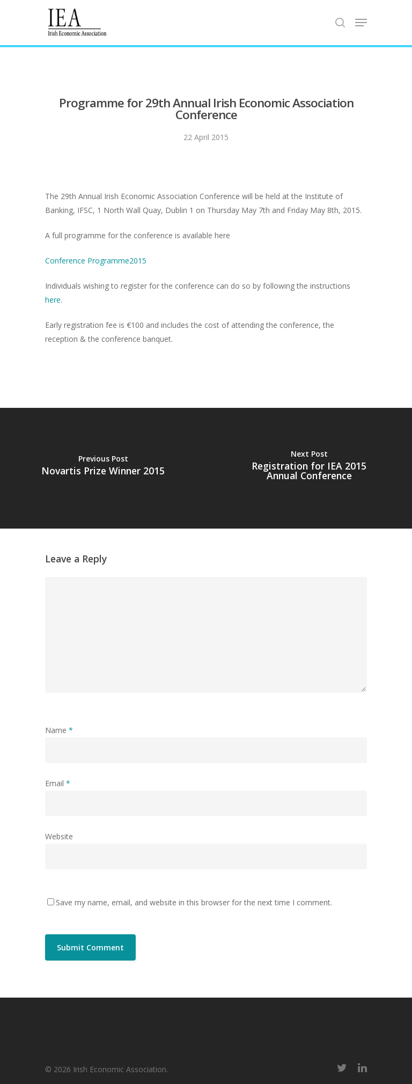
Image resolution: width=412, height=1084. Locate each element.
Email (57, 783)
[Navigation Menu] (361, 22)
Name (59, 730)
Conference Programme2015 (95, 260)
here (53, 300)
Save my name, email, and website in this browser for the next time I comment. (194, 902)
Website (59, 836)
